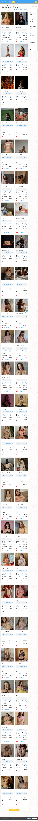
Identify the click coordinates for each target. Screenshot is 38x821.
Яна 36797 (4, 59)
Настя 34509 (19, 632)
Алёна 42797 (19, 91)
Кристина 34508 (6, 409)
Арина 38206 (19, 123)
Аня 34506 (19, 663)
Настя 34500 (19, 695)
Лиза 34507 (19, 791)
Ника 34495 (19, 473)
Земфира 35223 (6, 314)
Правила (11, 819)
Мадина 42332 (20, 218)
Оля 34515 (5, 759)
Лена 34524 (19, 727)
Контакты (24, 819)
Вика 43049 (5, 91)
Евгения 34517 (6, 791)
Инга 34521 (5, 600)
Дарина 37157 (5, 250)
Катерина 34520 (6, 473)
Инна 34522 (19, 759)
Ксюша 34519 (19, 568)
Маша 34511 (5, 727)
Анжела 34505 (20, 504)
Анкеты (16, 9)
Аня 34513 (4, 536)
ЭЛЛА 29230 (19, 314)
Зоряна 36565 (20, 250)
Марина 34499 (6, 377)
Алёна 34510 (5, 504)
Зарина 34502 (20, 345)
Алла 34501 (19, 441)
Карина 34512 (20, 600)
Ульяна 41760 (5, 154)
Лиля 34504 (5, 663)
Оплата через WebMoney (17, 819)
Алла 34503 (5, 345)
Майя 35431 (19, 282)
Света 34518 (5, 441)
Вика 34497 (19, 536)
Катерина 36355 (6, 282)
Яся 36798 (19, 27)
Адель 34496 (5, 632)
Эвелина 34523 (20, 409)
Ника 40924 (5, 123)
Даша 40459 (19, 186)
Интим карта (23, 9)
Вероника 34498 (20, 377)
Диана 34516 (5, 695)
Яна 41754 (19, 154)
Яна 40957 (4, 186)
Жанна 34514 (5, 568)
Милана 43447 (6, 27)
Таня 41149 (5, 218)
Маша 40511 (19, 59)
